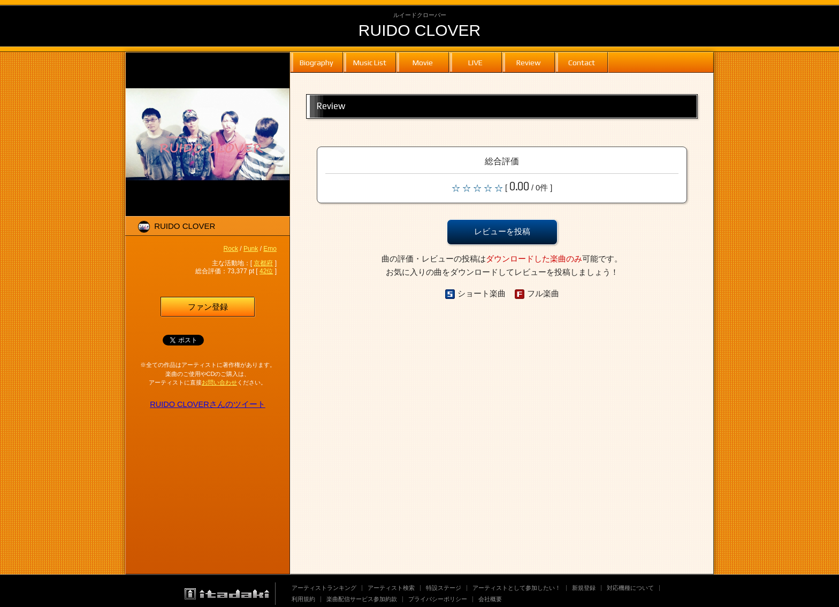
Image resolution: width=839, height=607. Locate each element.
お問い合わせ (219, 382)
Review (528, 62)
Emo (270, 248)
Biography (316, 62)
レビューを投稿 (502, 231)
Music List (369, 62)
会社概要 (490, 599)
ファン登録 (208, 307)
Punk (250, 248)
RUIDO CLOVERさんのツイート (207, 404)
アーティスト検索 (391, 588)
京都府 (263, 263)
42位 (266, 271)
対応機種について (630, 588)
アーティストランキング (324, 588)
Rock (231, 248)
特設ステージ (443, 588)
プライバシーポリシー (437, 599)
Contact (581, 62)
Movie (423, 62)
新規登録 (584, 588)
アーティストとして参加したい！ (516, 588)
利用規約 (303, 599)
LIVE (475, 62)
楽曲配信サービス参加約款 (361, 599)
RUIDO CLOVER (419, 30)
